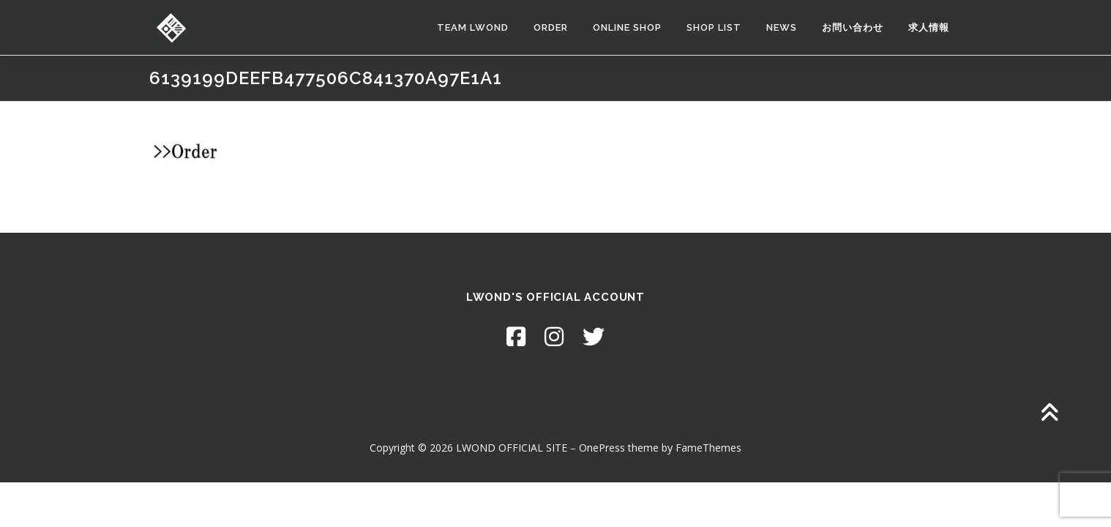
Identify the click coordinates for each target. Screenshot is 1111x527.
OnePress (602, 448)
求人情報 (928, 27)
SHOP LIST (714, 27)
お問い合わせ (852, 27)
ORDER (551, 27)
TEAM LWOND (473, 27)
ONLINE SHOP (627, 27)
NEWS (781, 27)
